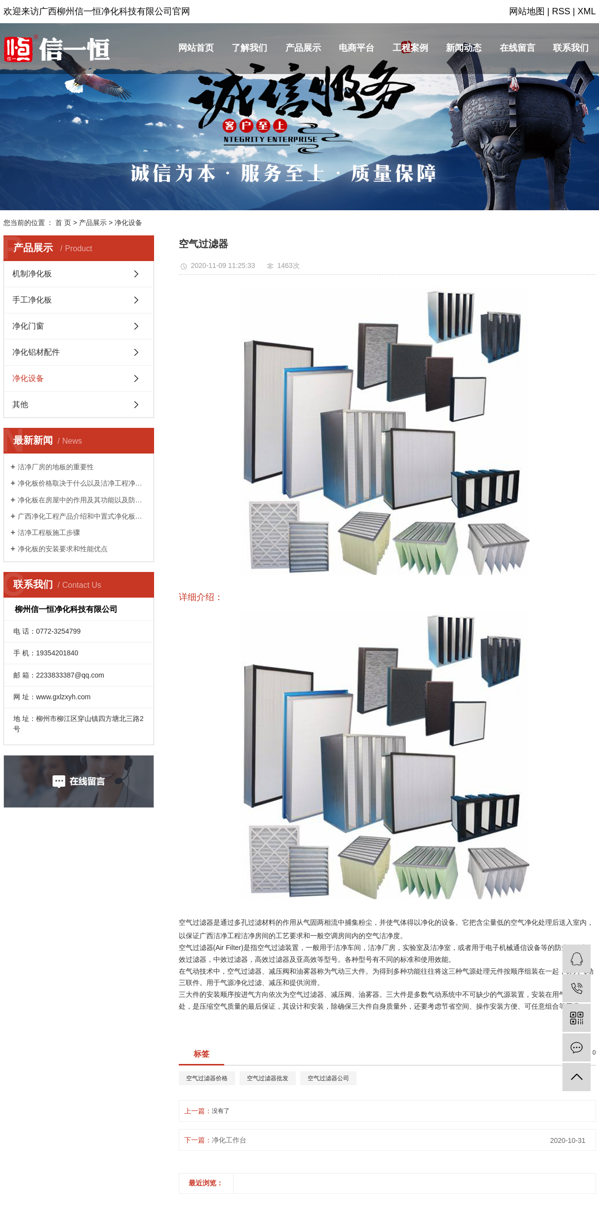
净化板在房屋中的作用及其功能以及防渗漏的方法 (82, 500)
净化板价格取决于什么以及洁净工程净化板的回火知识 (82, 483)
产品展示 (303, 48)
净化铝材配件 (36, 352)
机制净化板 (32, 273)
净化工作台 (229, 1140)
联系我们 (571, 48)
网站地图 (527, 11)
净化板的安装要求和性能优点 (63, 549)
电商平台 (356, 48)
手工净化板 (32, 300)
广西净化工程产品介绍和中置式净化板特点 (82, 516)
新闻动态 (463, 48)
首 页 (63, 223)
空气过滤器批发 (267, 1078)
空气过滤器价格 (207, 1078)
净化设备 (128, 223)
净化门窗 (28, 326)
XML (586, 11)
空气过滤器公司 (328, 1078)
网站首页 (196, 48)
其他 (20, 404)
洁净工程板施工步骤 (49, 532)
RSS (561, 11)
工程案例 (410, 48)
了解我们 (249, 48)
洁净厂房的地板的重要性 (56, 467)
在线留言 (517, 48)
